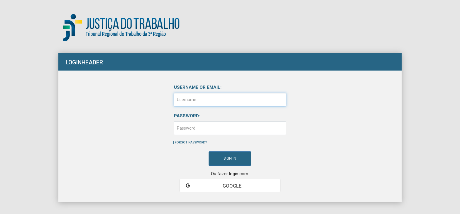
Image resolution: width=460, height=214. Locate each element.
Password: (187, 115)
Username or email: (197, 87)
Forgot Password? (191, 142)
